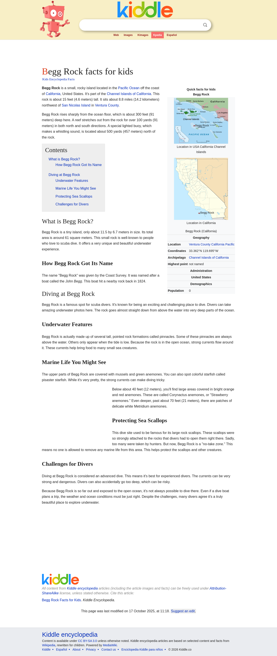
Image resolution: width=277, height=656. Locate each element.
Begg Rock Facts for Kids (61, 600)
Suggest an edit (183, 611)
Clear (196, 25)
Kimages (142, 35)
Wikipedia (48, 645)
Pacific (229, 244)
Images (128, 35)
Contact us (108, 649)
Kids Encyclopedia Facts (58, 79)
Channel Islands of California (209, 257)
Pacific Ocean (129, 88)
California (217, 244)
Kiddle (46, 649)
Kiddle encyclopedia (82, 588)
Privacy (91, 649)
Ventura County (199, 244)
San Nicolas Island (76, 105)
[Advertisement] (138, 52)
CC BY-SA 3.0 (87, 641)
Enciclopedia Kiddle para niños (142, 649)
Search (205, 25)
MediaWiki (110, 645)
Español (172, 35)
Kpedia (157, 35)
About (76, 649)
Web (116, 35)
